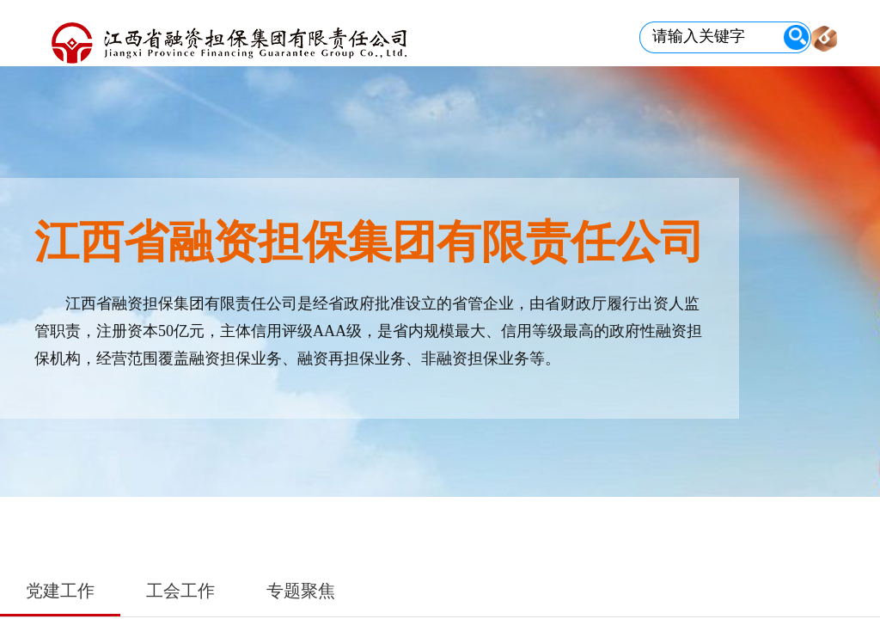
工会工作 (180, 590)
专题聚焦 (300, 590)
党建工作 (60, 590)
